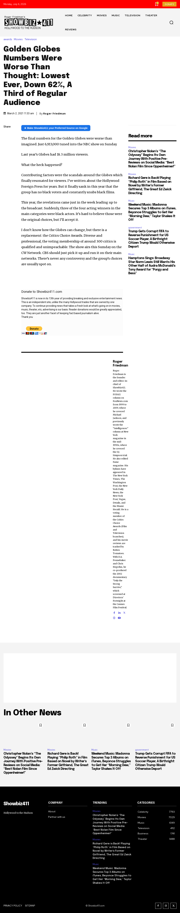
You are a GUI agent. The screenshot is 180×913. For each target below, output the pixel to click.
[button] (171, 22)
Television (31, 39)
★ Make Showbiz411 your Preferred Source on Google (56, 128)
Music (131, 200)
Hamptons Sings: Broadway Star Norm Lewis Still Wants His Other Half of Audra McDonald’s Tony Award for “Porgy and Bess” (151, 266)
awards (9, 39)
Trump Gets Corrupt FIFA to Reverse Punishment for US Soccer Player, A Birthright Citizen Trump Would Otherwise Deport (151, 239)
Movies (19, 39)
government (135, 227)
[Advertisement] (90, 678)
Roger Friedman (54, 113)
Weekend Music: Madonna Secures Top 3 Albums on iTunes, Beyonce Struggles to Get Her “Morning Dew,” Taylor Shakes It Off (152, 212)
